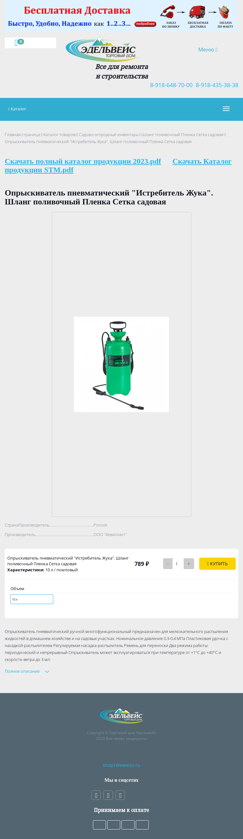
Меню (212, 49)
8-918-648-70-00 (170, 85)
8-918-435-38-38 (215, 85)
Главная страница (22, 134)
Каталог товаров (59, 134)
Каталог (18, 109)
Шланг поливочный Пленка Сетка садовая (182, 134)
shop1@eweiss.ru (121, 765)
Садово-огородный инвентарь (108, 134)
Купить (217, 563)
